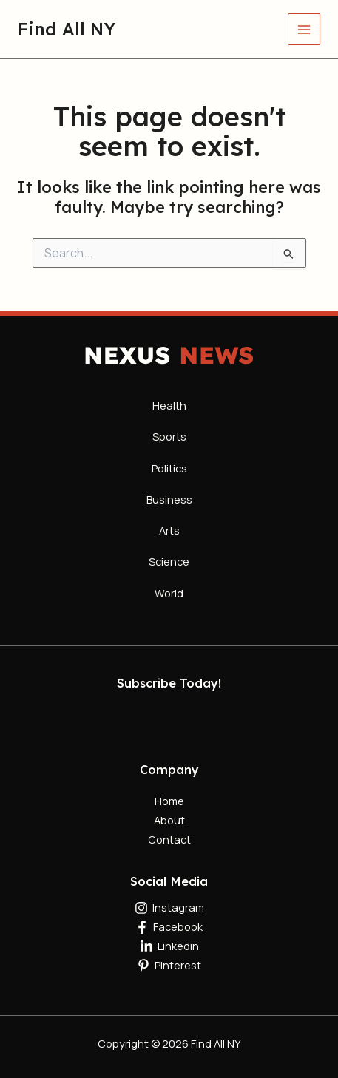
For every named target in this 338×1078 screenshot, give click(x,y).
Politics (169, 468)
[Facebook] (169, 927)
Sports (169, 436)
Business (169, 499)
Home (169, 800)
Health (169, 405)
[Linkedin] (169, 946)
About (169, 820)
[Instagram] (169, 908)
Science (169, 561)
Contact (169, 839)
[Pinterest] (169, 965)
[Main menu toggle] (304, 29)
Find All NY (66, 29)
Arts (169, 530)
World (169, 593)
